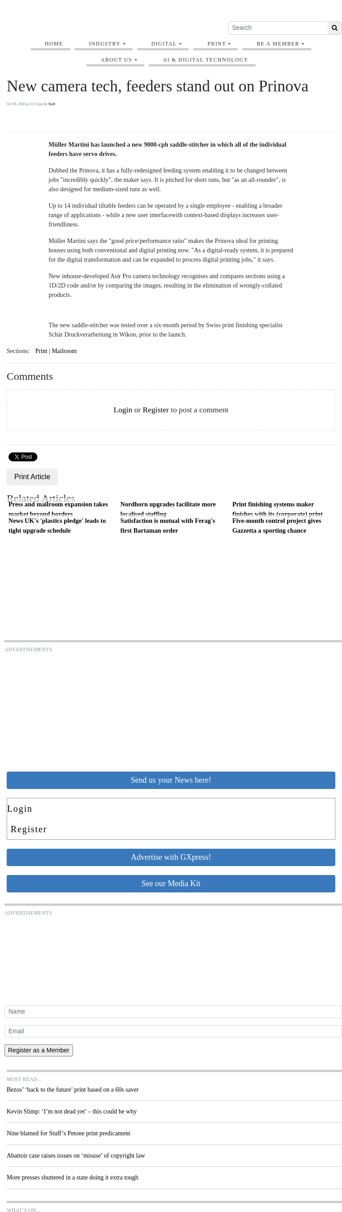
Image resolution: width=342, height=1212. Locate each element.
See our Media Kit (171, 883)
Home (54, 44)
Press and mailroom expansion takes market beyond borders (58, 509)
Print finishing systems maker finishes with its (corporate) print (277, 509)
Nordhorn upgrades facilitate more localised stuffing (168, 509)
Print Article (32, 477)
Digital (164, 44)
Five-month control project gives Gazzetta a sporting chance (277, 525)
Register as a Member (38, 1050)
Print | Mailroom (56, 351)
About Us (116, 60)
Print (217, 44)
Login (123, 409)
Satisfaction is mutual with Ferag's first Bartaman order (167, 525)
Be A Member (277, 44)
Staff (51, 104)
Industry (105, 44)
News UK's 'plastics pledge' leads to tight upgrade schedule (57, 525)
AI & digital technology (205, 60)
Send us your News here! (171, 780)
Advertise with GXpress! (171, 857)
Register (155, 409)
